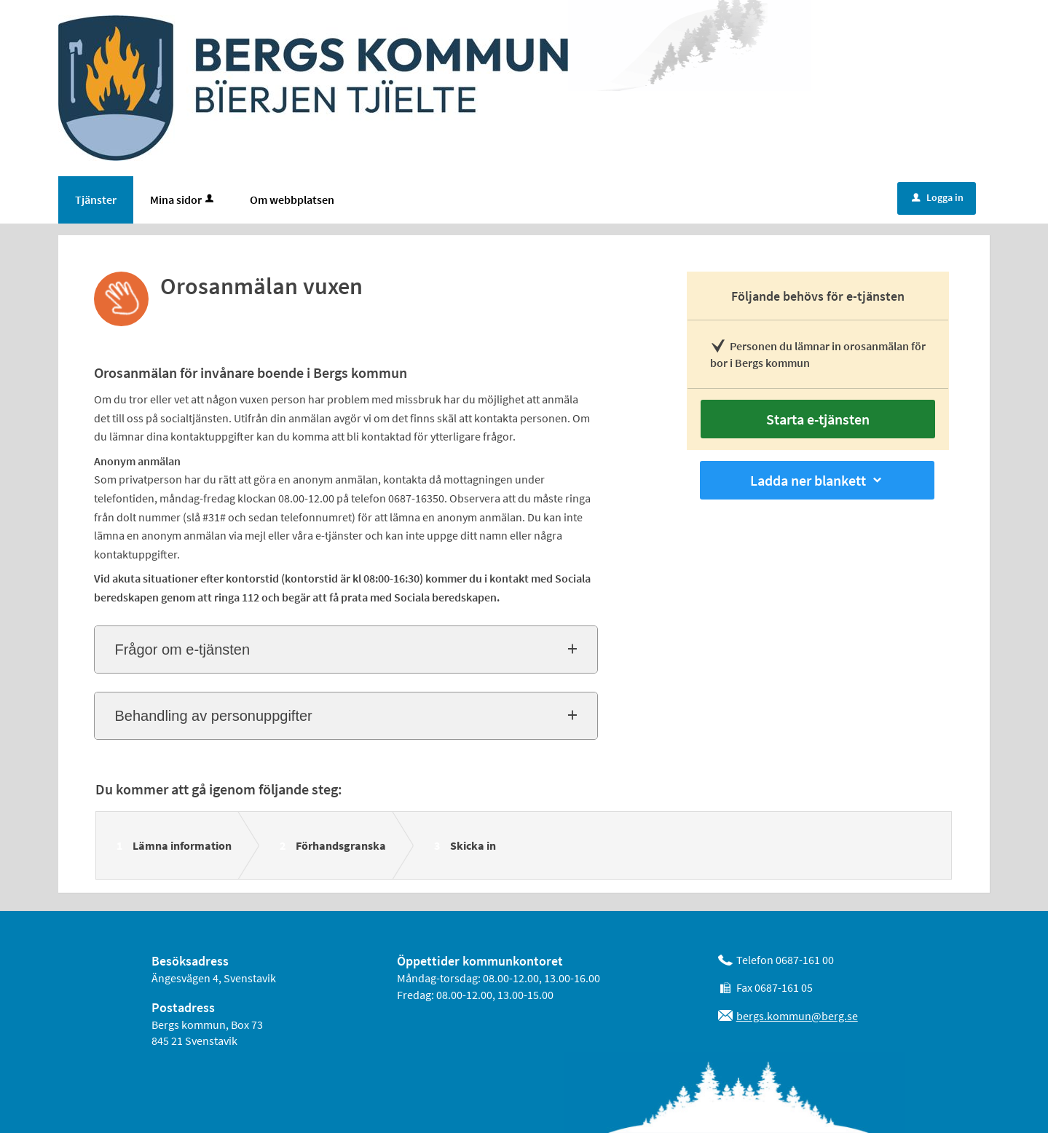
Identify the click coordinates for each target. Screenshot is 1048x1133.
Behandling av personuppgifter (213, 716)
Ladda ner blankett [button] (817, 480)
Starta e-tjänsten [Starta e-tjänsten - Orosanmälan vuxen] (818, 419)
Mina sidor (183, 199)
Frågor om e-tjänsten (182, 649)
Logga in (938, 197)
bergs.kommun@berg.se (797, 1015)
